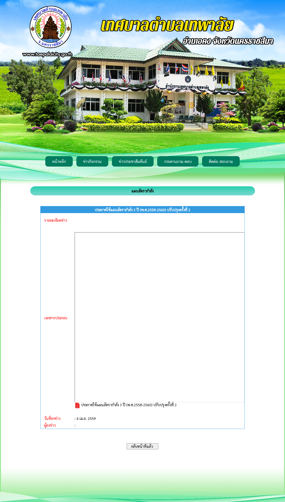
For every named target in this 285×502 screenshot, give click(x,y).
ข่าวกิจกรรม (92, 161)
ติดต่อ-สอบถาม (221, 161)
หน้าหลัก (59, 161)
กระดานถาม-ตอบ (178, 161)
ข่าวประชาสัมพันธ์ (133, 161)
